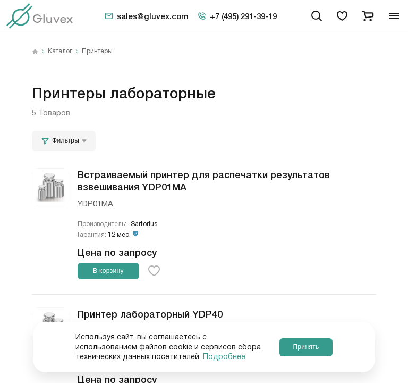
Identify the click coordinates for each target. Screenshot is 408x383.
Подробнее (224, 357)
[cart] (367, 16)
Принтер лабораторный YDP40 (150, 313)
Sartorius (144, 224)
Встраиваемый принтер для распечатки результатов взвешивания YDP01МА (204, 180)
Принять (306, 347)
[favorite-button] (154, 270)
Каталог (60, 51)
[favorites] (342, 16)
